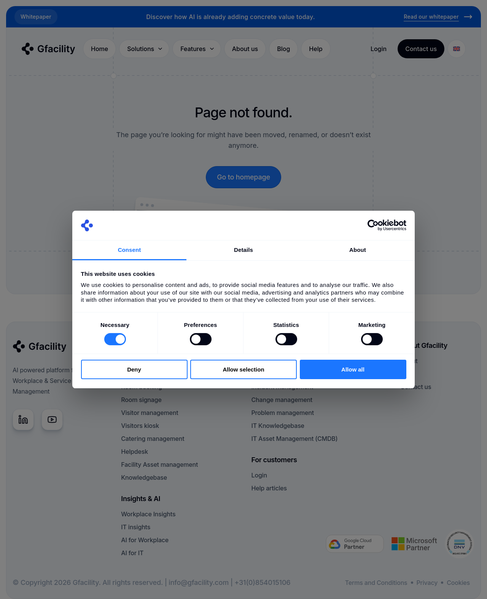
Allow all (352, 369)
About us (245, 49)
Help (315, 49)
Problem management (282, 412)
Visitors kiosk (140, 425)
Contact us (415, 387)
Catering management (152, 438)
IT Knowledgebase (277, 425)
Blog (283, 49)
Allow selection (243, 369)
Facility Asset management (159, 464)
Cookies (458, 582)
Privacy (427, 582)
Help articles (269, 488)
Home (99, 49)
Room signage (141, 400)
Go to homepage (243, 177)
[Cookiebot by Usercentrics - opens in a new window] (373, 225)
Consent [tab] (129, 250)
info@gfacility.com (199, 582)
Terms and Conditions (376, 582)
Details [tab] (243, 250)
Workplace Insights (148, 514)
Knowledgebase (144, 477)
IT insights (135, 527)
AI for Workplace (145, 540)
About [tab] (357, 250)
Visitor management (149, 412)
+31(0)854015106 (262, 582)
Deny (134, 369)
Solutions (145, 49)
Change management (282, 400)
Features (197, 49)
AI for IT (132, 553)
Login (379, 49)
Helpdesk (134, 451)
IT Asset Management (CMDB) (294, 438)
